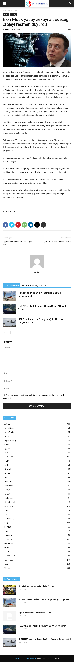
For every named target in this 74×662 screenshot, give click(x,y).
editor (7, 29)
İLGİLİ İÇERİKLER (11, 286)
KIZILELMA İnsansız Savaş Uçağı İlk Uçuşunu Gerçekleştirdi (45, 639)
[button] (70, 3)
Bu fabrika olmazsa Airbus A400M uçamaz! (38, 586)
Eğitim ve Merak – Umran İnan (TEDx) (35, 613)
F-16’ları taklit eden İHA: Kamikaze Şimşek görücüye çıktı (44, 599)
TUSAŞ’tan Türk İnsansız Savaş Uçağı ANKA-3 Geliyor (42, 626)
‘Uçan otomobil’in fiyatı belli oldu (56, 241)
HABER (15, 10)
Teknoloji (13, 15)
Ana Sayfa (6, 10)
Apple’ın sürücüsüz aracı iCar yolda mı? (18, 243)
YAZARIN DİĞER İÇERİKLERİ (34, 286)
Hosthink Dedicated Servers (25, 658)
